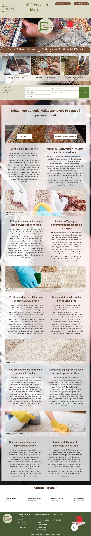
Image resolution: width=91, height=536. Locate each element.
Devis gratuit (25, 522)
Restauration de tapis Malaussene (34, 500)
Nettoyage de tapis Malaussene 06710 (79, 500)
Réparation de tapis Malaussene (57, 500)
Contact (23, 527)
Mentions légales (55, 534)
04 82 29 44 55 (41, 527)
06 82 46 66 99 (41, 529)
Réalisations (25, 525)
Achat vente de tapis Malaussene (12, 500)
